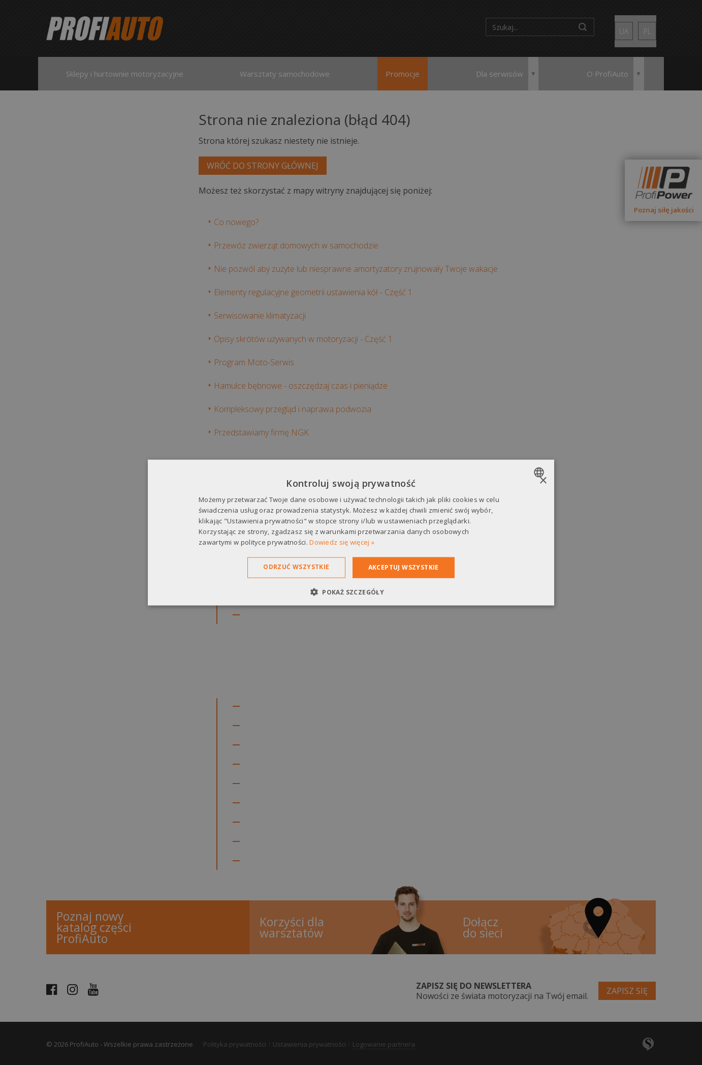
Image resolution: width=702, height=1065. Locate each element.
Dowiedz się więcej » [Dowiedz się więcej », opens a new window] (341, 541)
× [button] (543, 481)
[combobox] (540, 472)
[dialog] (351, 533)
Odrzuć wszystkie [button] (296, 566)
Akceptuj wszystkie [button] (403, 567)
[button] (351, 591)
